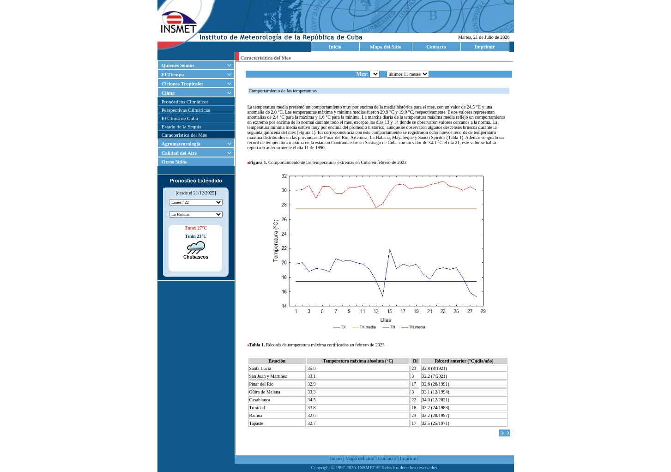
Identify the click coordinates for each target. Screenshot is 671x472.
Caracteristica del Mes (184, 135)
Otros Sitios (172, 161)
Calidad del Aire (179, 153)
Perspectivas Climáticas (186, 110)
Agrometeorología (181, 143)
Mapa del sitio (360, 458)
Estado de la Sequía (181, 126)
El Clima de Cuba (180, 118)
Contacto (436, 46)
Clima (168, 93)
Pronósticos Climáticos (185, 101)
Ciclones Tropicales (183, 83)
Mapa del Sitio (385, 46)
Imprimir (484, 46)
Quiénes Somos (178, 65)
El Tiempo (173, 74)
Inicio (335, 46)
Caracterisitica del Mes (266, 58)
